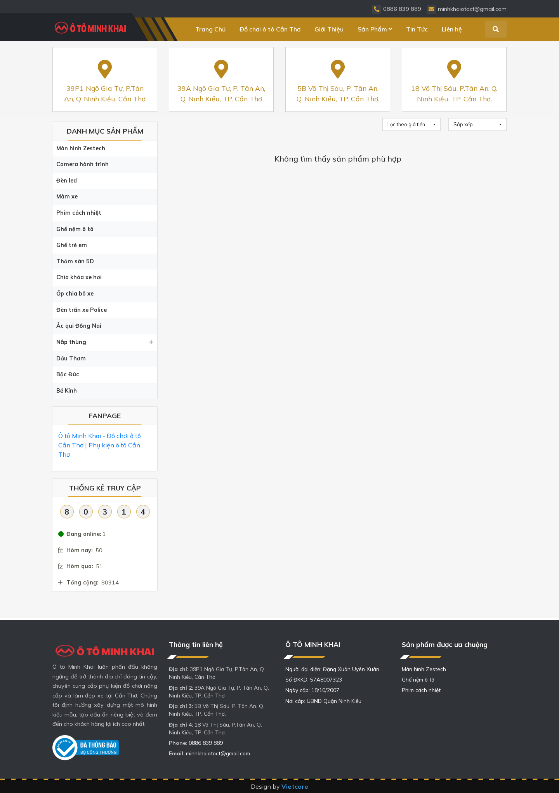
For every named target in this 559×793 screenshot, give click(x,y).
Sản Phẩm (375, 29)
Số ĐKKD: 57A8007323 (313, 679)
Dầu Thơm (71, 358)
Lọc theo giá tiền (406, 124)
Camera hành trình (82, 164)
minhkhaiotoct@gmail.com (218, 753)
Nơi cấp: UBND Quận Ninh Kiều (323, 700)
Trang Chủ (210, 29)
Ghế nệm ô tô (75, 229)
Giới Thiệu (329, 29)
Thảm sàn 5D (75, 261)
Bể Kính (66, 390)
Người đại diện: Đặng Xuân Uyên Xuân (332, 669)
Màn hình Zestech (80, 148)
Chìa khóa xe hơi (79, 277)
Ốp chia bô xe (75, 293)
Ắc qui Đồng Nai (78, 325)
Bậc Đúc (67, 374)
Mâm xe (67, 196)
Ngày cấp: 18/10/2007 (312, 690)
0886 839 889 (206, 742)
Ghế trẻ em (71, 245)
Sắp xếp (463, 124)
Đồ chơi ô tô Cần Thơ (270, 29)
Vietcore (294, 786)
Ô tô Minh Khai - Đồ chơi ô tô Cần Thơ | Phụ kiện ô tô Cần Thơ (99, 445)
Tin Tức (417, 29)
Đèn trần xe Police (81, 309)
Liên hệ (452, 29)
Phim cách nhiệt (78, 212)
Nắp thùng (104, 342)
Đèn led (66, 180)
